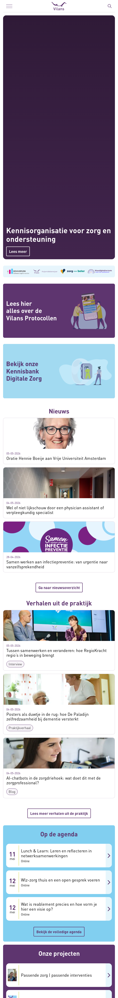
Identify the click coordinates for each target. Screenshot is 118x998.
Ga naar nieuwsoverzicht (59, 587)
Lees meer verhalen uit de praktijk (59, 813)
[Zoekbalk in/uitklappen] (109, 6)
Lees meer (18, 251)
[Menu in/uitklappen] (9, 6)
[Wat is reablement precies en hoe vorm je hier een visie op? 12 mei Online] (59, 909)
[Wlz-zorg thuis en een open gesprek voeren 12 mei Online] (59, 882)
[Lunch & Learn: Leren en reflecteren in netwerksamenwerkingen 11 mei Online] (59, 855)
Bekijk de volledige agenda (59, 931)
